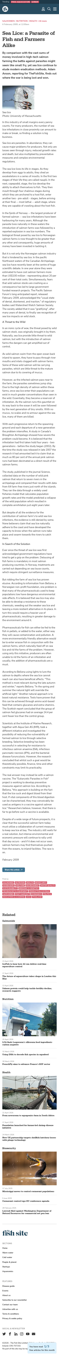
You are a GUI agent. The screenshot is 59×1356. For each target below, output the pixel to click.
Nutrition (22, 21)
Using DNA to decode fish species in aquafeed (25, 1054)
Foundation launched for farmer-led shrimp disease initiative (27, 1126)
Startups (6, 1266)
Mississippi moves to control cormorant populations (28, 1191)
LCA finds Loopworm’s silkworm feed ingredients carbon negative (27, 1043)
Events (5, 1290)
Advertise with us (10, 1309)
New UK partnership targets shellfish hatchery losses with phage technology (29, 1138)
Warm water (7, 1252)
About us (6, 1295)
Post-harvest (22, 894)
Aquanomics (7, 1271)
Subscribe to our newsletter (14, 1300)
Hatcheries (8, 894)
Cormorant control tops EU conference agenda (25, 1201)
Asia (29, 897)
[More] (55, 9)
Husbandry (8, 885)
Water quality (48, 885)
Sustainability (10, 888)
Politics (47, 894)
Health (33, 21)
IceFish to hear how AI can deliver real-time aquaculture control (24, 965)
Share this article (14, 869)
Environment (32, 885)
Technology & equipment (15, 891)
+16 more (42, 21)
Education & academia (14, 897)
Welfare (20, 885)
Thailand (37, 897)
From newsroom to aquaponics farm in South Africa (28, 1115)
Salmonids (8, 21)
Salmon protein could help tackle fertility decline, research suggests (27, 989)
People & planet (9, 1262)
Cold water (7, 1257)
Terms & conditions (10, 1313)
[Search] (49, 9)
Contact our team (10, 1304)
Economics (36, 894)
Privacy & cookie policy (12, 1318)
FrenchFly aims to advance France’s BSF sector (26, 1064)
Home (4, 1248)
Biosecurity (40, 882)
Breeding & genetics (29, 888)
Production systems (39, 891)
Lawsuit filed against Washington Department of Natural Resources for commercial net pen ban (26, 1212)
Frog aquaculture (20, 2)
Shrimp (35, 2)
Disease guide (8, 1286)
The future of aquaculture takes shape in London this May (29, 977)
